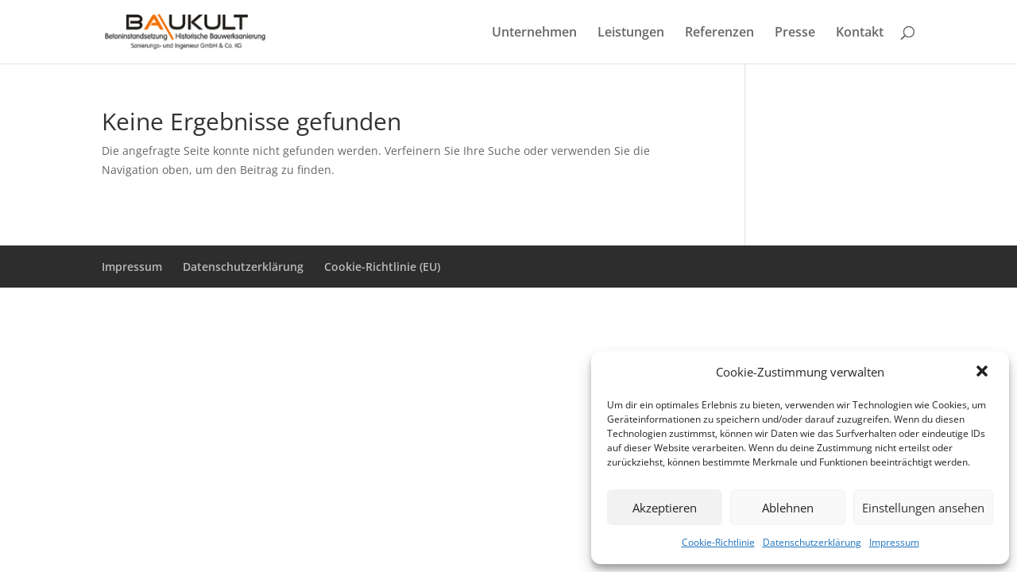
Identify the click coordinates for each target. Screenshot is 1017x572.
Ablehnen (788, 508)
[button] (983, 372)
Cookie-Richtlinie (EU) (382, 266)
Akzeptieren (664, 508)
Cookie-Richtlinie (718, 542)
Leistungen (630, 33)
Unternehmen (534, 33)
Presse (795, 33)
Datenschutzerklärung (812, 542)
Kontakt (860, 33)
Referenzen (719, 33)
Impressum (894, 542)
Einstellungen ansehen (923, 508)
